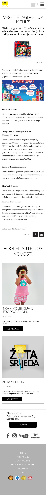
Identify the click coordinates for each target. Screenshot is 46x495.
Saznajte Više (13, 329)
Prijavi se (23, 425)
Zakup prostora (23, 461)
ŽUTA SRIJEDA (13, 382)
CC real (23, 472)
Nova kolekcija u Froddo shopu (18, 310)
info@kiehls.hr (25, 159)
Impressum (23, 468)
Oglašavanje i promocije (23, 465)
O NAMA (23, 453)
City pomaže (23, 457)
